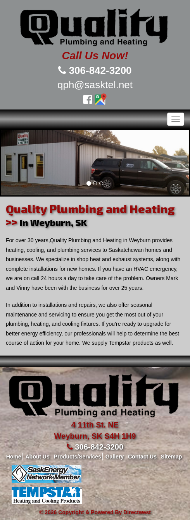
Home (13, 456)
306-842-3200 (100, 70)
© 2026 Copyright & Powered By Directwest (95, 512)
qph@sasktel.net (95, 85)
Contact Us (142, 456)
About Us (37, 456)
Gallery (114, 456)
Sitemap (171, 456)
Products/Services (77, 456)
